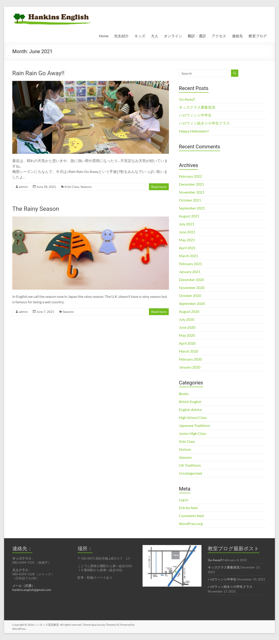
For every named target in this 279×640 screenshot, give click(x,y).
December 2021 (191, 184)
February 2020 (190, 359)
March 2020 (188, 351)
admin (23, 187)
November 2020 (191, 287)
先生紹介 (121, 36)
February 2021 (190, 263)
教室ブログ (258, 36)
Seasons (86, 187)
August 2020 (189, 311)
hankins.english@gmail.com (31, 590)
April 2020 (187, 343)
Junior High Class (192, 433)
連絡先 (237, 36)
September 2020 (192, 303)
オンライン (173, 36)
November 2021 (191, 192)
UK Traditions (190, 465)
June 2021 (187, 232)
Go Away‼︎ (187, 99)
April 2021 (187, 248)
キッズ (139, 36)
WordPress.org (191, 523)
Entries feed (188, 508)
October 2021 (190, 200)
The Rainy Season (35, 208)
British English (190, 401)
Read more (158, 187)
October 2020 (190, 295)
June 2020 (187, 327)
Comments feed (191, 515)
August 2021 (189, 216)
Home (103, 36)
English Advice (190, 409)
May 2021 (187, 240)
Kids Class (72, 187)
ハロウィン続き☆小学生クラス (204, 123)
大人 (154, 36)
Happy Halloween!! (194, 131)
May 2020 (187, 335)
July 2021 (186, 224)
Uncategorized (190, 473)
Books (184, 393)
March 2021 (188, 256)
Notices (185, 449)
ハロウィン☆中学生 (195, 115)
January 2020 (189, 367)
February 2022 (190, 176)
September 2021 (192, 208)
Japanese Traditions (194, 425)
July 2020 (186, 319)
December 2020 (191, 279)
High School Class (193, 417)
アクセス (219, 36)
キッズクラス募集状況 (197, 107)
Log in (183, 500)
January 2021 (189, 271)
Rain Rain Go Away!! (38, 73)
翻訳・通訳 (197, 36)
